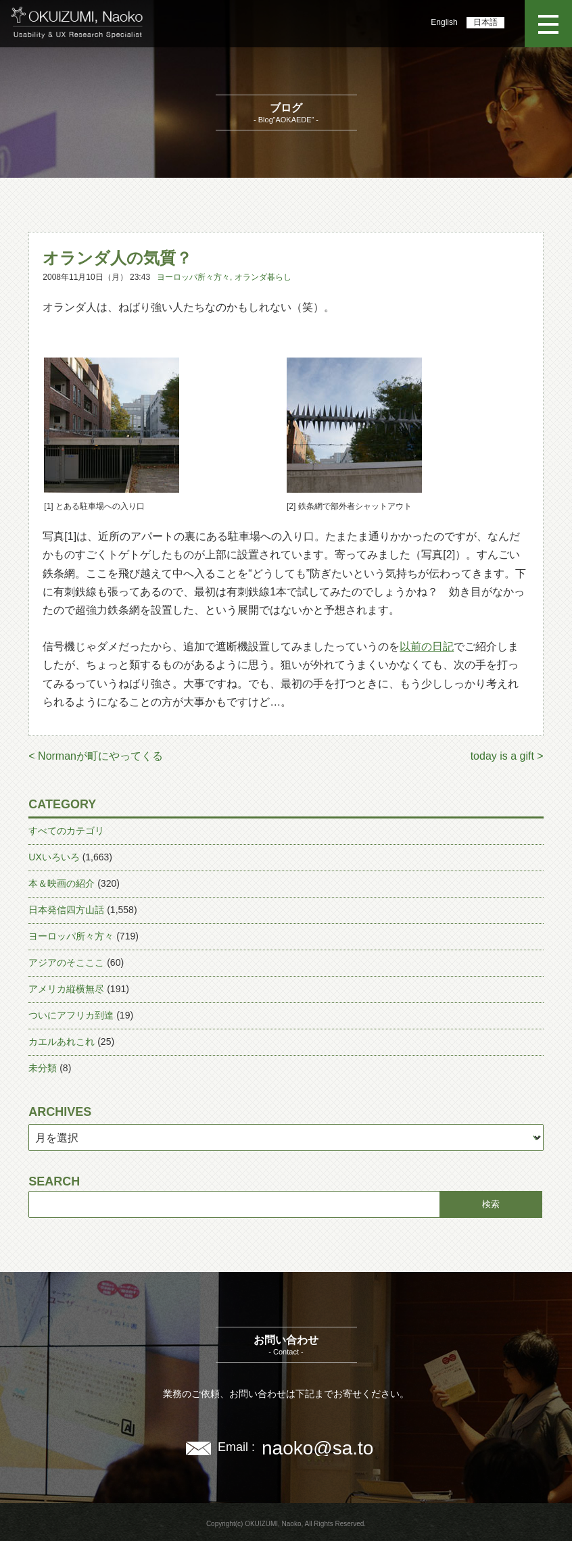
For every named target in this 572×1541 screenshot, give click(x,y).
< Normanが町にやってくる (95, 756)
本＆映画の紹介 (61, 883)
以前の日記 (427, 646)
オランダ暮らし (263, 277)
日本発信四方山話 (66, 909)
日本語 (485, 22)
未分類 (42, 1067)
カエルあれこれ (61, 1041)
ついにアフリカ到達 (71, 1015)
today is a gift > (507, 756)
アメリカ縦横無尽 (66, 988)
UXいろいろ (53, 857)
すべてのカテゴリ (66, 830)
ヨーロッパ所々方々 (193, 277)
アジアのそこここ (66, 962)
